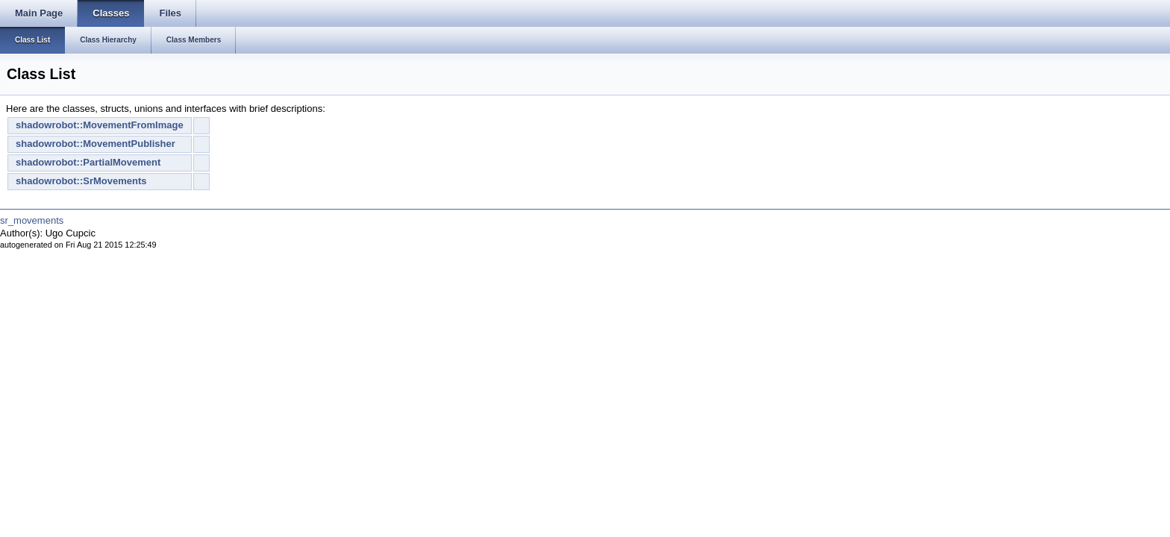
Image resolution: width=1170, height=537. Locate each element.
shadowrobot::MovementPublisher (95, 143)
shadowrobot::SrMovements (81, 180)
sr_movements (31, 220)
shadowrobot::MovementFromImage (100, 125)
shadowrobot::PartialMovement (88, 162)
